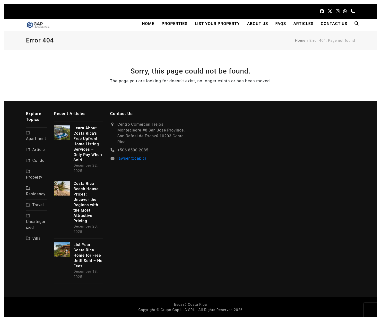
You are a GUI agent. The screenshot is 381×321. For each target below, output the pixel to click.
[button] (356, 24)
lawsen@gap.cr (132, 158)
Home (300, 40)
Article (38, 149)
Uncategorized (36, 224)
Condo (38, 160)
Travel (38, 205)
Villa (36, 238)
